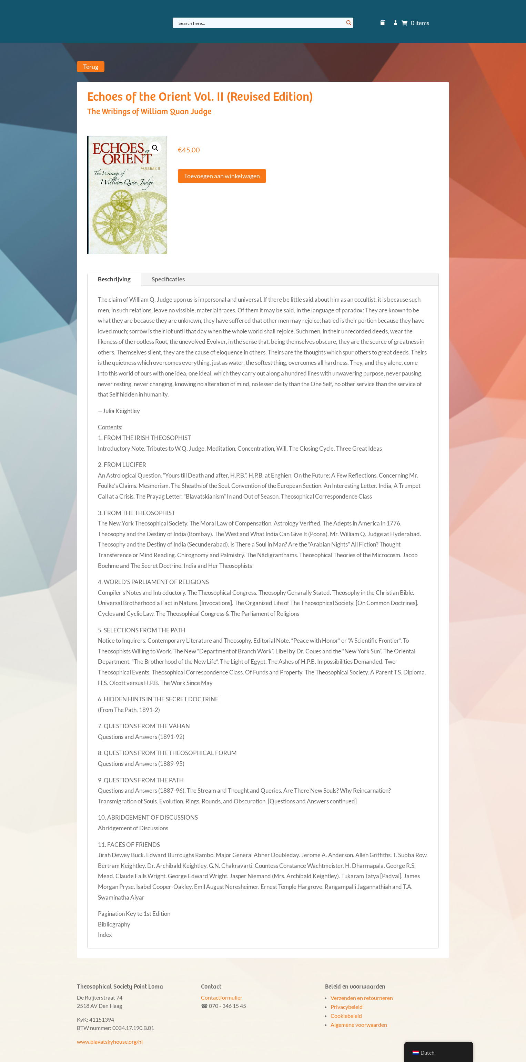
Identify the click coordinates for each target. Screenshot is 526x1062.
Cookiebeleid (346, 1015)
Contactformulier (221, 997)
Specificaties (168, 279)
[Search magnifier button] (348, 23)
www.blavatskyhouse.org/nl (110, 1041)
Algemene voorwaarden (359, 1024)
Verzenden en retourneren (362, 997)
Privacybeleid (347, 1006)
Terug (90, 66)
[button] (155, 148)
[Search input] (260, 22)
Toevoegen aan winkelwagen (222, 176)
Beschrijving (114, 279)
